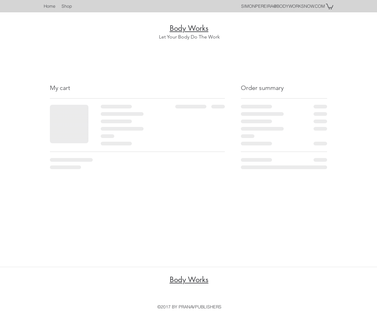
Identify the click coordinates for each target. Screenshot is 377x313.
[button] (329, 6)
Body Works (189, 28)
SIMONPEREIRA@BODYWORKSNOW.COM (283, 6)
